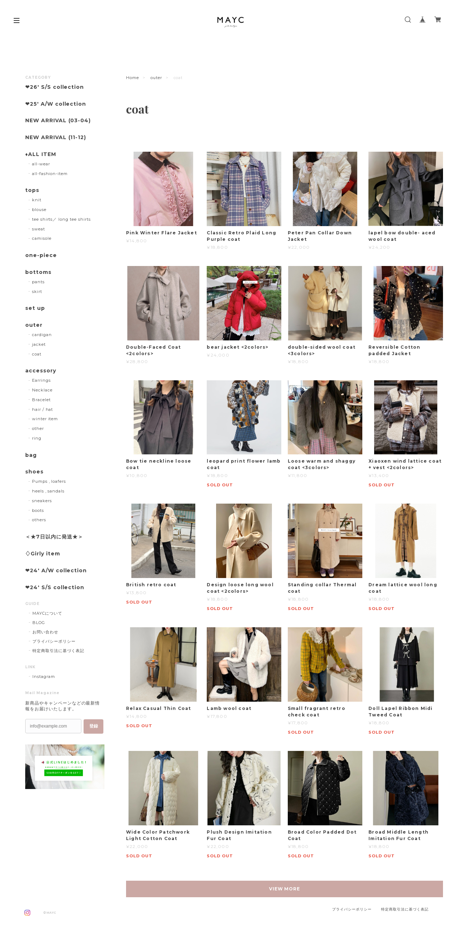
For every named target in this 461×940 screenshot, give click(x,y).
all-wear (41, 163)
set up (35, 308)
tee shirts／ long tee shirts (61, 219)
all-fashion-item (50, 173)
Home (132, 77)
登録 (93, 726)
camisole (42, 238)
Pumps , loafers (49, 481)
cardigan (42, 334)
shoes (34, 472)
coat (36, 354)
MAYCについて (47, 613)
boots (38, 510)
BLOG (38, 622)
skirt (37, 291)
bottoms (38, 272)
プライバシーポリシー (54, 641)
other (38, 428)
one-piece (41, 255)
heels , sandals (48, 491)
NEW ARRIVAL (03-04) (58, 121)
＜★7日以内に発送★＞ (54, 537)
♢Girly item (42, 554)
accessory (40, 371)
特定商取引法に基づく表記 (58, 650)
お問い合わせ (45, 631)
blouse (39, 209)
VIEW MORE (284, 888)
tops (32, 190)
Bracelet (41, 399)
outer (156, 77)
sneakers (42, 500)
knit (36, 199)
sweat (38, 228)
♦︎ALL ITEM (40, 154)
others (39, 519)
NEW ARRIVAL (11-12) (55, 137)
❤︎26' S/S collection (54, 87)
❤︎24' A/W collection (56, 571)
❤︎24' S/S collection (54, 587)
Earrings (41, 380)
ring (36, 438)
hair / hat (42, 409)
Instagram (43, 676)
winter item (45, 418)
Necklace (42, 390)
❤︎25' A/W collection (55, 104)
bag (31, 455)
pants (38, 281)
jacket (39, 344)
